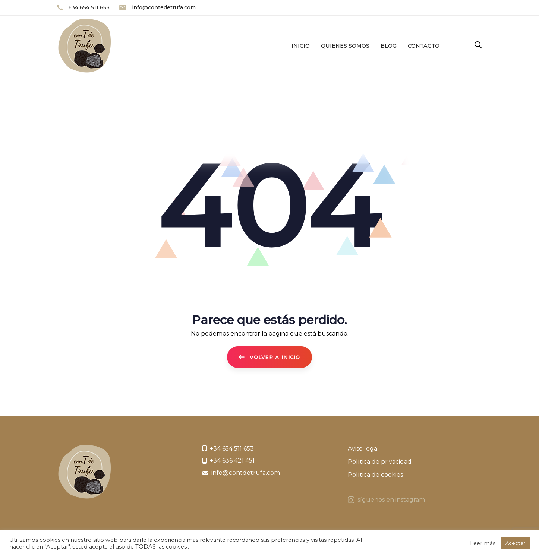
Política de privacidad (380, 461)
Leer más (482, 543)
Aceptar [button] (515, 543)
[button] (478, 45)
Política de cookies (375, 474)
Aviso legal (363, 448)
